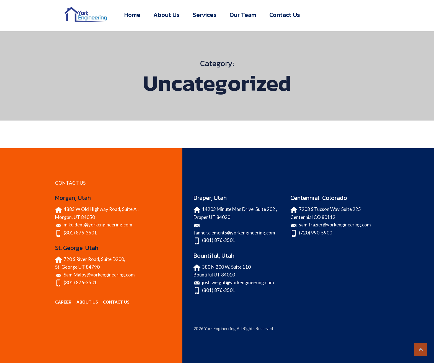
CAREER (63, 302)
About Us (166, 14)
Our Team (242, 14)
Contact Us (284, 14)
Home (132, 14)
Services (204, 14)
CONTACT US (116, 302)
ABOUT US (87, 302)
